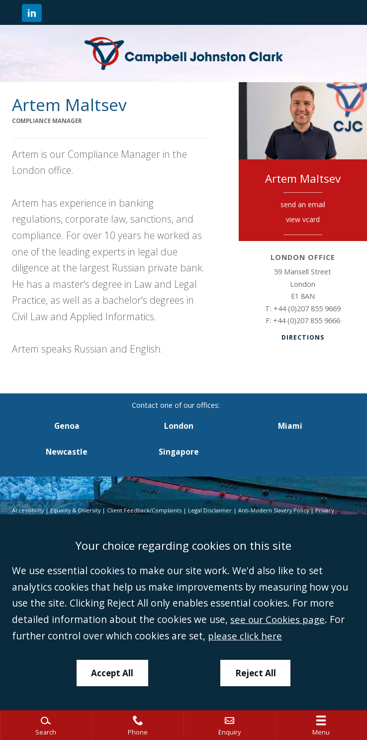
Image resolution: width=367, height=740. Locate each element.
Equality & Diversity (76, 510)
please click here (245, 634)
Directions (302, 337)
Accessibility (28, 510)
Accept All (112, 672)
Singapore (178, 451)
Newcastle (66, 451)
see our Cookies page (278, 618)
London (178, 426)
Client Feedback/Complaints (146, 510)
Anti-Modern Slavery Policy (277, 510)
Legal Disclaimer (212, 510)
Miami (290, 426)
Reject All (256, 672)
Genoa (67, 426)
